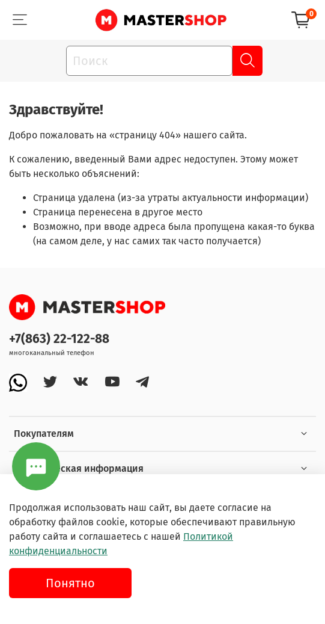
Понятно (70, 583)
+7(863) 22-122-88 (59, 339)
